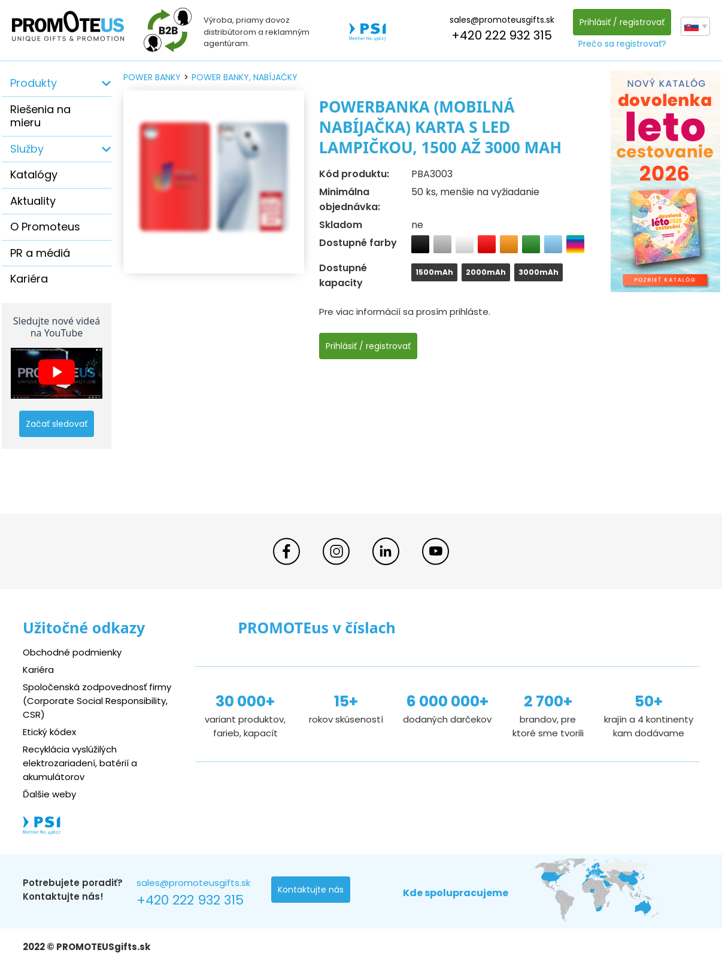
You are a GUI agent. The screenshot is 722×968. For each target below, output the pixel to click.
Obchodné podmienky (72, 653)
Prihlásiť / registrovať (622, 22)
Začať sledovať (56, 424)
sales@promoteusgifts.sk (502, 20)
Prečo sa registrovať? (622, 44)
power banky (152, 77)
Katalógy (33, 174)
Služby (27, 148)
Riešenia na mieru (40, 116)
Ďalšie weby (49, 794)
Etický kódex (49, 732)
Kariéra (29, 278)
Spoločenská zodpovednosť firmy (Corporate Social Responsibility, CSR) (97, 701)
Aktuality (33, 200)
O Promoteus (45, 226)
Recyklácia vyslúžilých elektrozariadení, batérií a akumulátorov (80, 763)
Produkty (33, 82)
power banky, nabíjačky (245, 77)
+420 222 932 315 (501, 35)
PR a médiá (40, 252)
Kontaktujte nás (311, 890)
